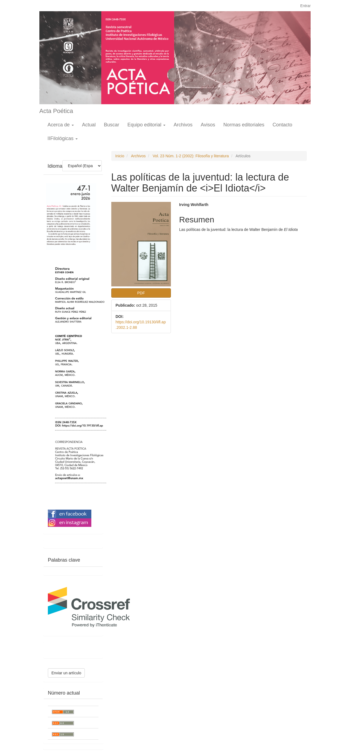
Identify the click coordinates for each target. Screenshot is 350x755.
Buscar (111, 124)
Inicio (119, 156)
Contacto (282, 124)
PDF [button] (141, 293)
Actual (89, 124)
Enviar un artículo (66, 673)
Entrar (305, 6)
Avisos (208, 124)
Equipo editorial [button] (146, 124)
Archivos (183, 124)
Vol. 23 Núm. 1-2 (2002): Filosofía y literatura (191, 156)
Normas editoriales (243, 124)
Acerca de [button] (61, 124)
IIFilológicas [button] (63, 138)
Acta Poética (56, 111)
